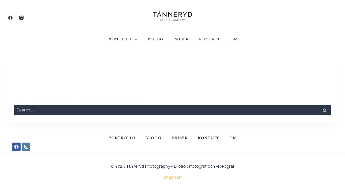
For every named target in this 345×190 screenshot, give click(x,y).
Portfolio (121, 137)
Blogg (155, 38)
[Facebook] (10, 17)
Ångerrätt (172, 177)
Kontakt (209, 38)
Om (234, 38)
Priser (181, 38)
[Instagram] (21, 17)
